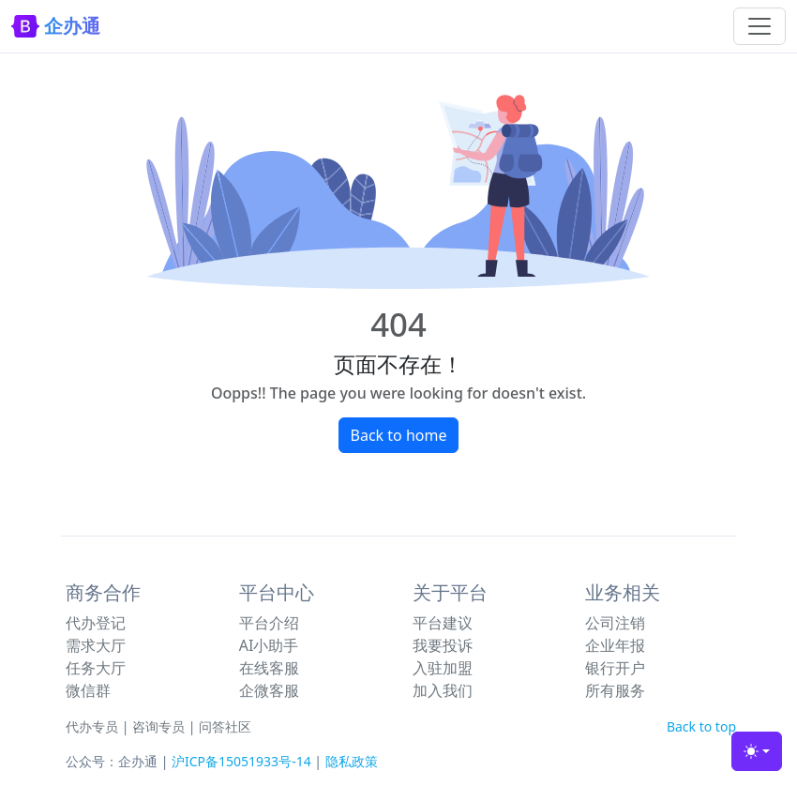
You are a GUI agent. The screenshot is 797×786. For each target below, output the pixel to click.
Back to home (399, 435)
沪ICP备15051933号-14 (241, 761)
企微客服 (269, 690)
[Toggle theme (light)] (756, 751)
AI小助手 (269, 645)
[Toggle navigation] (759, 26)
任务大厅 (96, 668)
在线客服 (269, 668)
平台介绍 (269, 622)
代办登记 (96, 622)
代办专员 (92, 726)
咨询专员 (158, 726)
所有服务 (615, 690)
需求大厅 (96, 645)
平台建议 (443, 622)
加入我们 (443, 690)
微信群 (88, 690)
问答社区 (225, 726)
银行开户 (615, 668)
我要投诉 (443, 645)
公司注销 (615, 622)
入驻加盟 (443, 668)
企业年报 (615, 645)
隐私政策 (351, 761)
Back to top (701, 726)
